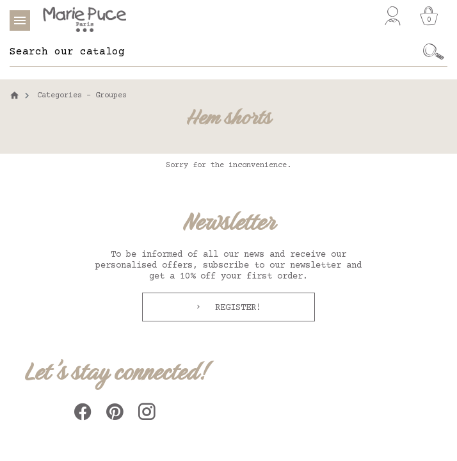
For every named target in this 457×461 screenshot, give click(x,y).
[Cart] (429, 16)
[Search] (215, 52)
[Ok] (433, 52)
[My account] (393, 16)
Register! (235, 308)
